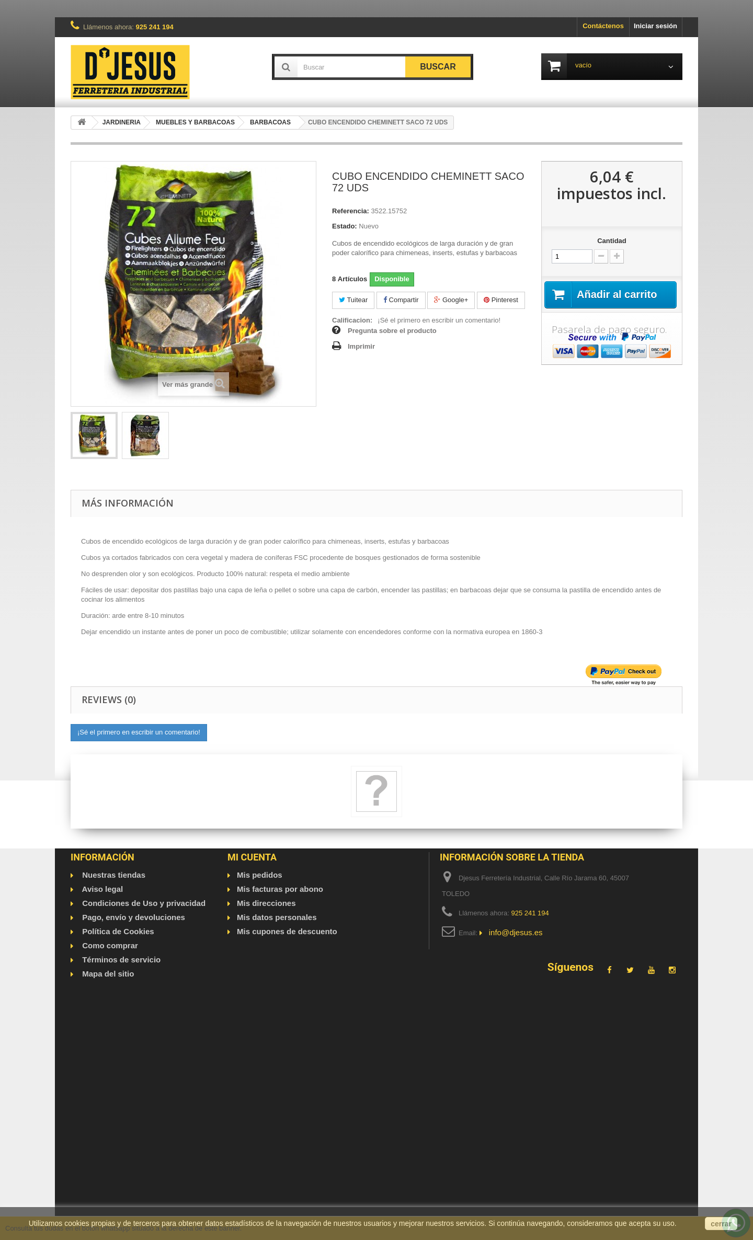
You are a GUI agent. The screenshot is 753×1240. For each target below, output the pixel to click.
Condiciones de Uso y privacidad (143, 903)
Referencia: (350, 211)
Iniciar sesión (655, 26)
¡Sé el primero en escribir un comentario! (439, 320)
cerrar (721, 1224)
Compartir (401, 300)
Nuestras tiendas (112, 874)
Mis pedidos (259, 874)
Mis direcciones (266, 903)
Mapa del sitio (107, 973)
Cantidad (611, 241)
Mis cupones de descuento (287, 931)
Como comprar (109, 945)
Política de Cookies (117, 931)
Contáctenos (603, 26)
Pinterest (501, 300)
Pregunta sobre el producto (392, 331)
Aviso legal (101, 889)
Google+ (451, 300)
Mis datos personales (277, 917)
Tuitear (353, 300)
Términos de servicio (120, 959)
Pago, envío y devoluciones (132, 917)
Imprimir (361, 346)
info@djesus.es (516, 932)
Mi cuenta (252, 857)
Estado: (344, 226)
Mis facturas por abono (280, 889)
